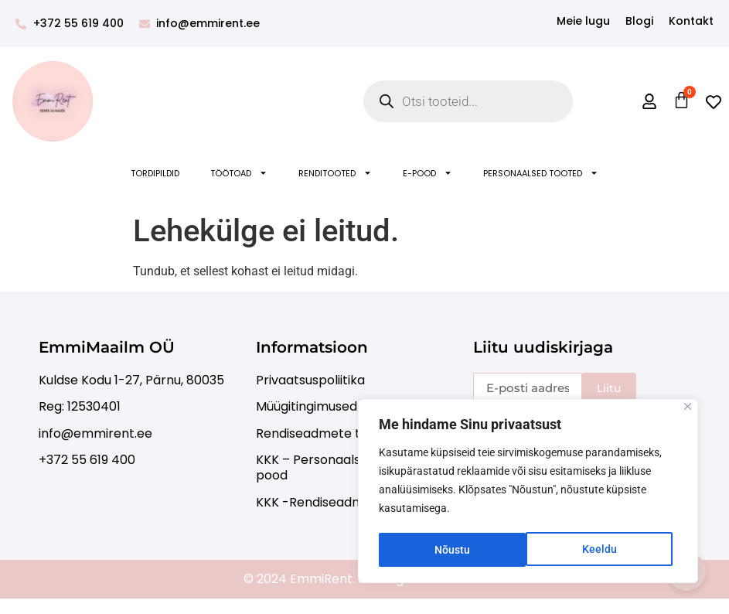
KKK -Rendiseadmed (318, 502)
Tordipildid (155, 173)
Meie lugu (583, 21)
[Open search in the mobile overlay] (468, 101)
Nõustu (604, 550)
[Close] (687, 409)
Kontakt (691, 21)
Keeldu (451, 550)
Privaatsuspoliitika (310, 380)
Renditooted (335, 173)
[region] (528, 492)
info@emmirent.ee (95, 433)
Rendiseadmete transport (335, 433)
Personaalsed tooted (540, 173)
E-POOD (427, 173)
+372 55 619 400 (87, 460)
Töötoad (238, 173)
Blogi (639, 21)
